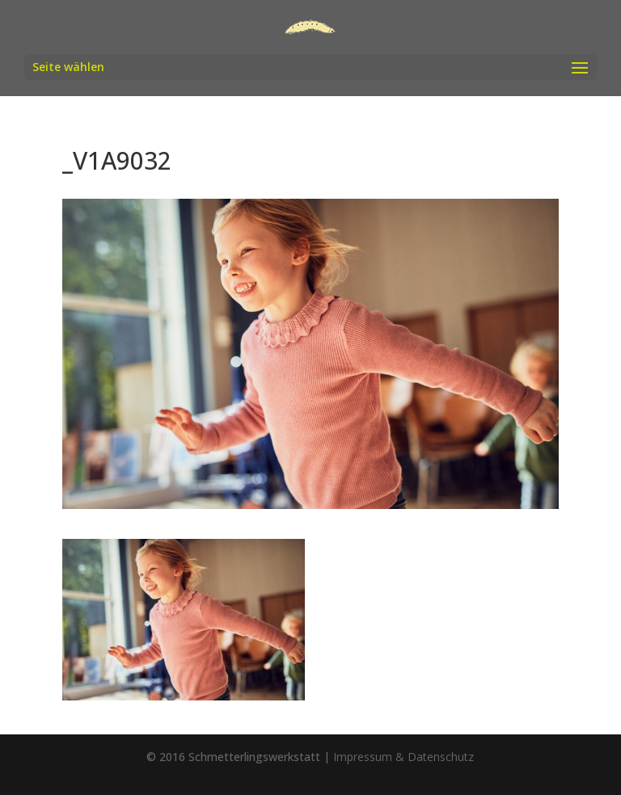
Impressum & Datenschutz (403, 756)
